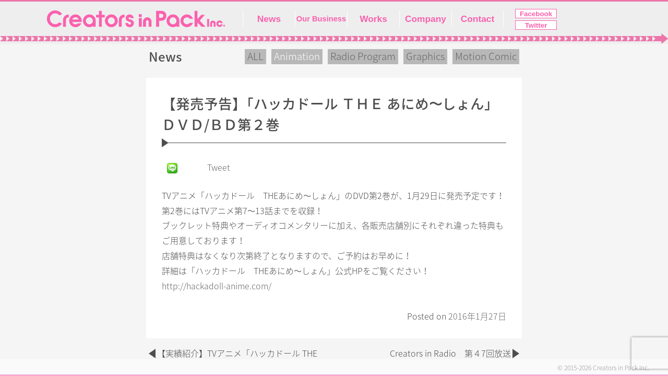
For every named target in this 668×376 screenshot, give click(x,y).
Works (373, 19)
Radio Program (363, 56)
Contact (478, 19)
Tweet (218, 167)
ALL (255, 56)
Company (425, 19)
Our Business (321, 19)
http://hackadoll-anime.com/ (216, 286)
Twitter (536, 25)
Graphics (425, 56)
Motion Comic (486, 56)
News (269, 19)
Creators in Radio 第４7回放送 (450, 353)
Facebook (536, 14)
